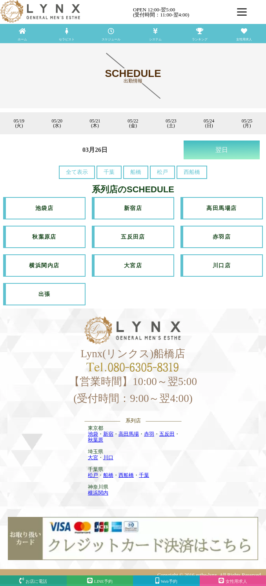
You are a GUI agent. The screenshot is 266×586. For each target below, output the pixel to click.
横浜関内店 (44, 265)
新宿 (108, 434)
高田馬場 (128, 434)
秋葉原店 (44, 237)
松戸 (162, 172)
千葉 (109, 172)
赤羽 (149, 434)
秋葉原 (95, 440)
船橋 (135, 172)
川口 (108, 457)
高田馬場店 (221, 208)
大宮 (93, 457)
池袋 (93, 434)
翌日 (221, 149)
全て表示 (77, 172)
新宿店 (133, 208)
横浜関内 (98, 493)
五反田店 (133, 237)
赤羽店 (222, 237)
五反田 (167, 434)
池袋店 (44, 208)
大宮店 (133, 265)
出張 (44, 294)
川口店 (222, 265)
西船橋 (192, 172)
